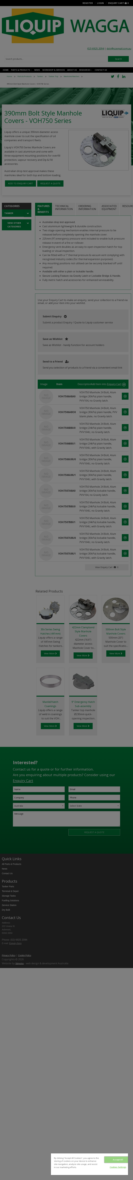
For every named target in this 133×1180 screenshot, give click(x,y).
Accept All (118, 1159)
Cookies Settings (118, 1167)
